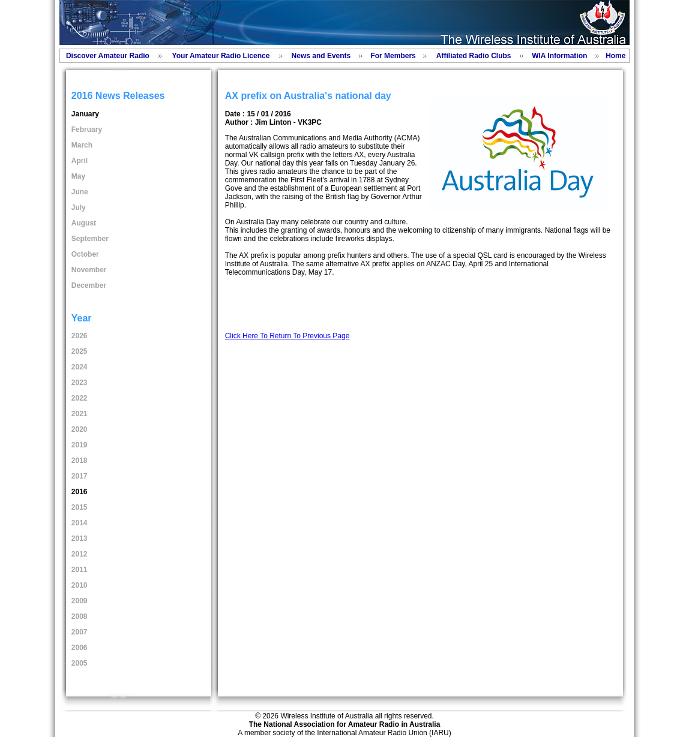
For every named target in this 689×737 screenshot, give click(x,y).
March (81, 145)
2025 (79, 351)
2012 (79, 554)
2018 (79, 460)
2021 (79, 414)
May (78, 176)
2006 (79, 647)
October (85, 254)
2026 (79, 336)
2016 (79, 492)
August (83, 223)
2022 (79, 398)
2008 (79, 616)
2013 (79, 538)
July (78, 207)
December (88, 285)
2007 (79, 632)
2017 (79, 476)
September (90, 238)
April (79, 161)
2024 (79, 367)
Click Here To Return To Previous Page (287, 336)
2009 (79, 601)
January (85, 114)
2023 (79, 382)
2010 (79, 585)
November (89, 270)
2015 (79, 507)
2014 (79, 523)
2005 (79, 663)
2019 (79, 445)
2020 (79, 429)
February (86, 129)
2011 (79, 569)
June (79, 192)
